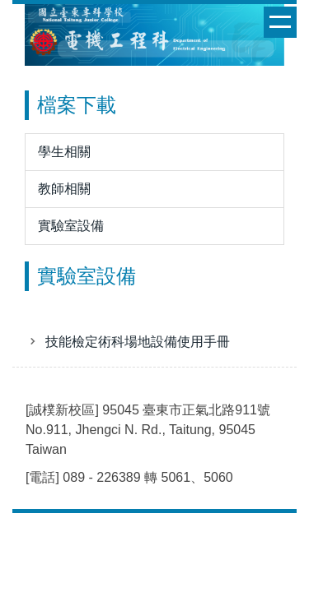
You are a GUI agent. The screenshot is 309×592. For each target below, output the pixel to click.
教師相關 (64, 189)
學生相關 (64, 152)
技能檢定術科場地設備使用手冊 (137, 342)
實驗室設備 (71, 226)
